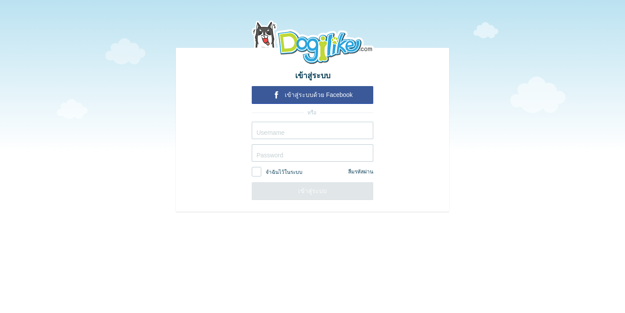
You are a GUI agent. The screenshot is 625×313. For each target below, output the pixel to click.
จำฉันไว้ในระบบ (284, 172)
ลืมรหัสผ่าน (360, 171)
